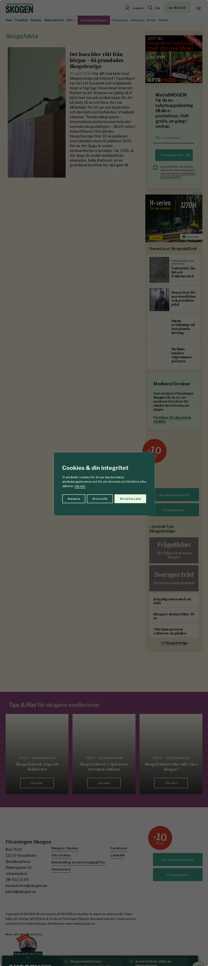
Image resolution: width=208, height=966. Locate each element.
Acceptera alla (130, 498)
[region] (104, 483)
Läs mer (80, 486)
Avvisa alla (100, 498)
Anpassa (73, 498)
